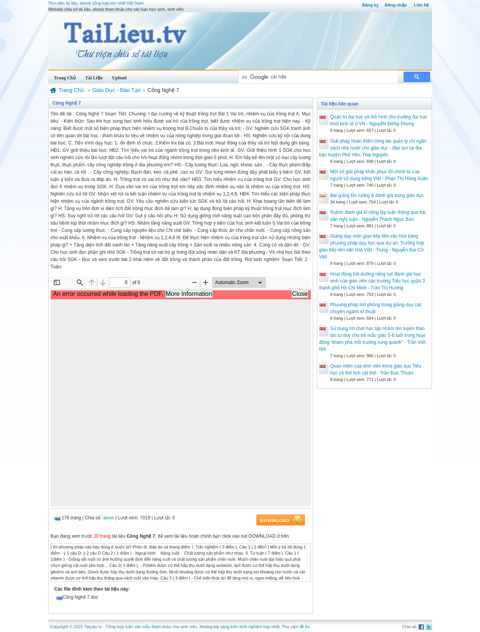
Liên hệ (421, 5)
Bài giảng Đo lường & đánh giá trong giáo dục (377, 195)
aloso (108, 517)
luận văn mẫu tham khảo (148, 626)
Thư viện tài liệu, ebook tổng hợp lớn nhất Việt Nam (96, 3)
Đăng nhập (396, 5)
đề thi (304, 626)
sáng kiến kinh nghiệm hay (245, 626)
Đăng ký (370, 5)
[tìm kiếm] (317, 77)
